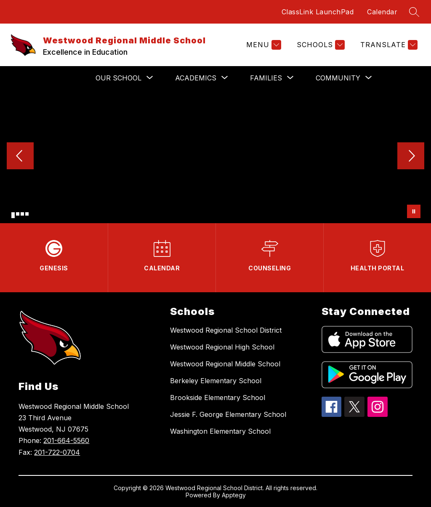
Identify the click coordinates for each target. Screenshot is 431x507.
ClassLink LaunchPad (318, 12)
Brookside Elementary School (217, 397)
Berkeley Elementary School (215, 380)
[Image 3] (22, 214)
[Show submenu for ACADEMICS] (195, 78)
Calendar (382, 12)
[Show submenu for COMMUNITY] (338, 78)
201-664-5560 (66, 440)
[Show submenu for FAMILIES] (266, 78)
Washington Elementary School (220, 431)
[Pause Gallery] (413, 211)
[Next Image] (410, 156)
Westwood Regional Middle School (225, 364)
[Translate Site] (388, 45)
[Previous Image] (20, 156)
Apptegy (234, 495)
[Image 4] (27, 214)
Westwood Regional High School (222, 347)
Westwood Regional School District (226, 330)
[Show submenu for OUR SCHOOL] (118, 78)
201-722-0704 (57, 452)
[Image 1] (13, 215)
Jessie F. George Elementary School (228, 414)
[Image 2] (17, 214)
